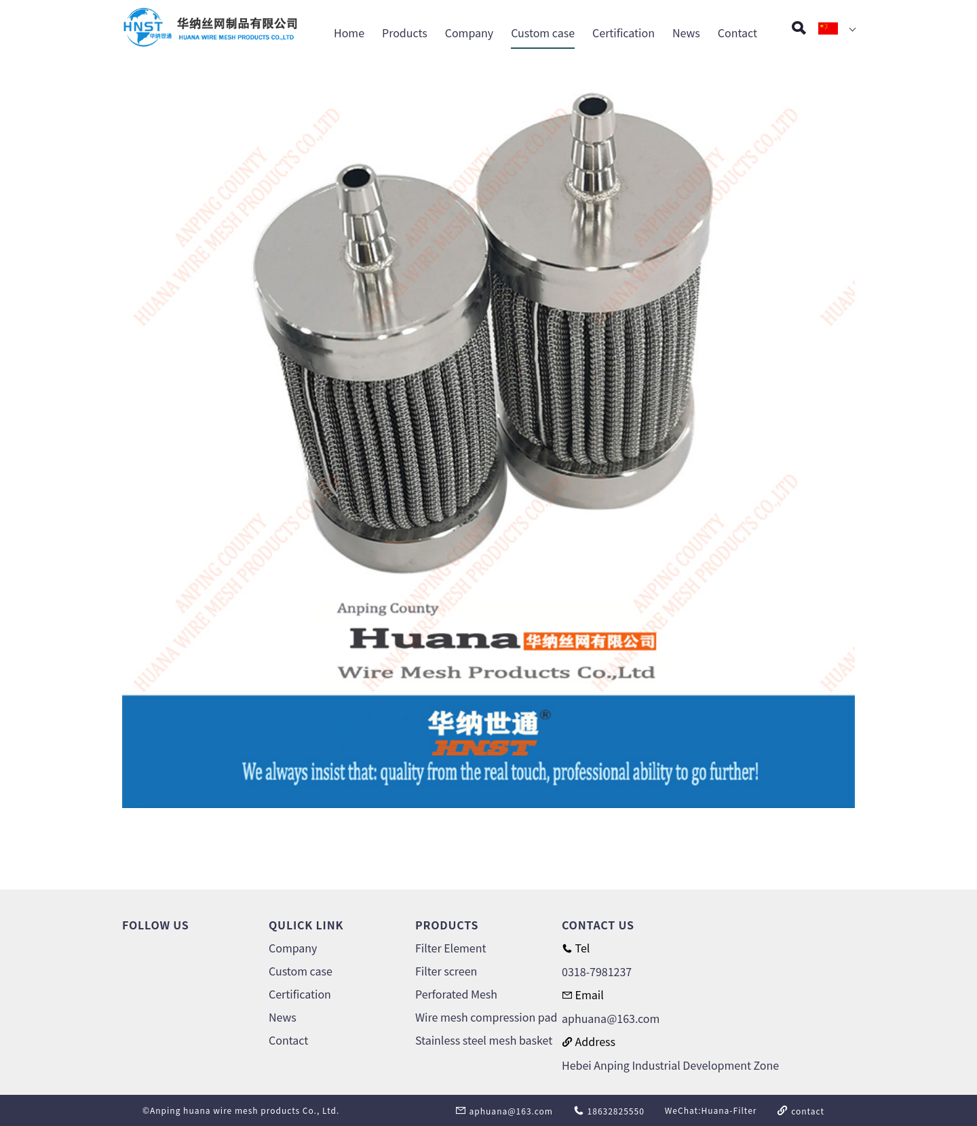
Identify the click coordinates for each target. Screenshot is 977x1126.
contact (800, 1111)
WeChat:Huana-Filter (711, 1110)
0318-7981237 (597, 971)
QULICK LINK (306, 925)
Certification (623, 32)
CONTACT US (598, 925)
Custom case (543, 32)
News (686, 32)
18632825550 (609, 1111)
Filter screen (446, 971)
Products (404, 32)
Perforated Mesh (456, 994)
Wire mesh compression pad (486, 1017)
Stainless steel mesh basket (483, 1040)
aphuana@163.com (610, 1018)
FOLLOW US (155, 925)
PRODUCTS (446, 925)
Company (469, 32)
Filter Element (450, 948)
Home (349, 32)
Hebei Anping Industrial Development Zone (670, 1065)
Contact (737, 32)
